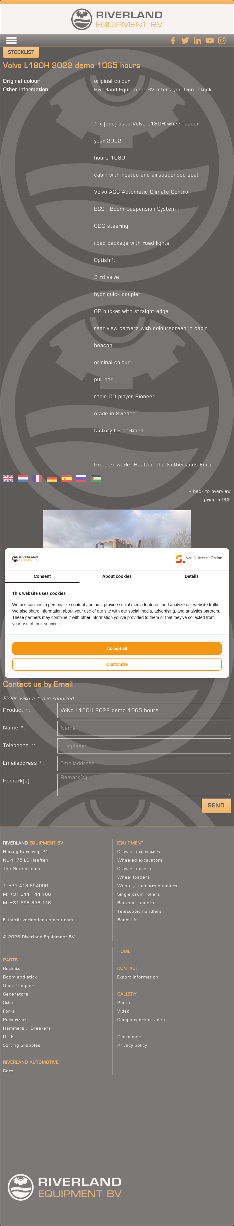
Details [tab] (192, 576)
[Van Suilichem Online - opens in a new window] (199, 559)
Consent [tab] (42, 576)
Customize (117, 664)
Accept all (117, 648)
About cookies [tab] (117, 576)
